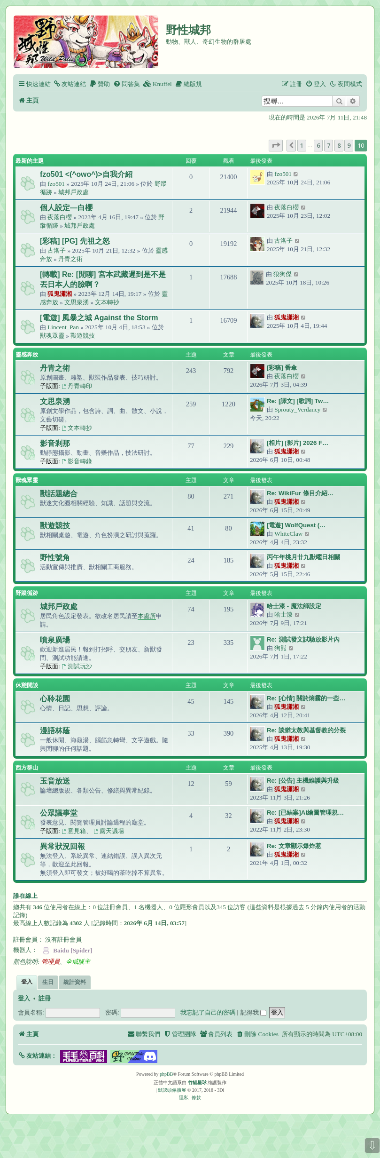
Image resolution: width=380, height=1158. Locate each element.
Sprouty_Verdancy (297, 409)
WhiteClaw (288, 533)
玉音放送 (55, 781)
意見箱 (74, 830)
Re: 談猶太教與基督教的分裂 (306, 730)
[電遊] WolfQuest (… (296, 525)
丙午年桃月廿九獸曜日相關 (303, 557)
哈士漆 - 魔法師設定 (294, 606)
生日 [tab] (48, 982)
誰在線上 (25, 896)
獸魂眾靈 (52, 335)
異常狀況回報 (62, 846)
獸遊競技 (82, 335)
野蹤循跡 (27, 593)
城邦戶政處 (73, 192)
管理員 (50, 961)
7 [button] (328, 145)
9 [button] (348, 145)
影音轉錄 (77, 461)
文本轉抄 (107, 302)
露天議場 (108, 830)
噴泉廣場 (55, 640)
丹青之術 (70, 258)
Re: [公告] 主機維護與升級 (303, 780)
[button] (276, 145)
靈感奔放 (27, 354)
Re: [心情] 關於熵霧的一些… (306, 698)
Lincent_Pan (63, 327)
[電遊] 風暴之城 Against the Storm (99, 318)
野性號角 (55, 558)
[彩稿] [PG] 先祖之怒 (75, 241)
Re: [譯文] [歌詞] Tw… (298, 401)
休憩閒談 (27, 685)
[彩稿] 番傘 (282, 367)
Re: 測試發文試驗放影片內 (303, 639)
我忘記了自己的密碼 (207, 1012)
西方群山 (27, 767)
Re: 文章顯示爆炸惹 (294, 845)
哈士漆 (283, 614)
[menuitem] (69, 84)
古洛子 (56, 250)
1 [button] (301, 145)
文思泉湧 (76, 302)
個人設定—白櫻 (66, 208)
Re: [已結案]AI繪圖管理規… (305, 812)
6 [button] (318, 145)
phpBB (166, 1074)
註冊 (45, 998)
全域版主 (78, 961)
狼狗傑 (282, 274)
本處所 (147, 615)
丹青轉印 (77, 385)
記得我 (253, 1012)
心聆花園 (55, 699)
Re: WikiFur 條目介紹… (300, 493)
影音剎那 (55, 443)
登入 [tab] (26, 981)
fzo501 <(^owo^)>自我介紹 (86, 174)
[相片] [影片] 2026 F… (297, 442)
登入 (24, 998)
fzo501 (56, 183)
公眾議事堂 (59, 813)
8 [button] (339, 145)
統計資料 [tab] (74, 982)
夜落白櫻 (59, 217)
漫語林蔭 (55, 731)
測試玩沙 (77, 666)
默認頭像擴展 (172, 1090)
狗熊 (280, 647)
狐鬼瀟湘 (59, 293)
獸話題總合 (59, 494)
